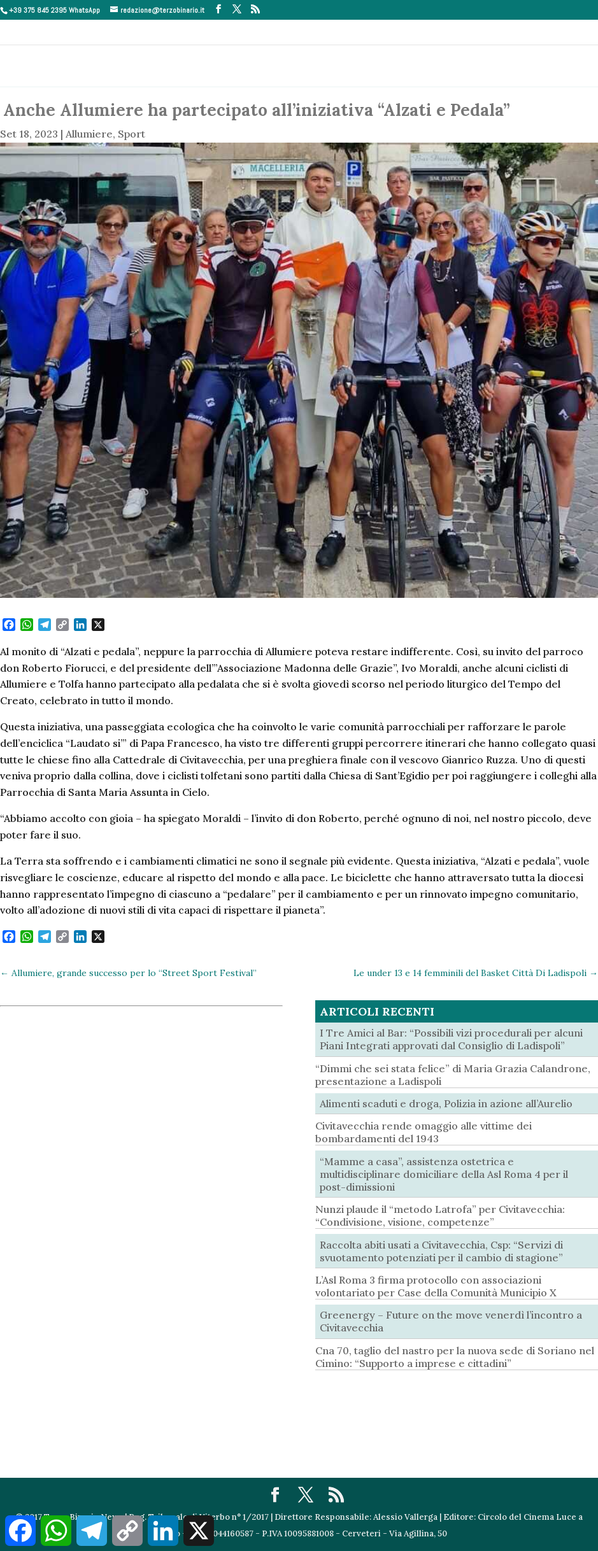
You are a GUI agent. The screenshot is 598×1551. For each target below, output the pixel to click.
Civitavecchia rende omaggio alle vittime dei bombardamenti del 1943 (423, 1132)
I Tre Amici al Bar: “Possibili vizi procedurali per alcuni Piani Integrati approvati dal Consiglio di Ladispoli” (451, 1039)
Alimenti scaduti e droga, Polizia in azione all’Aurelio (446, 1103)
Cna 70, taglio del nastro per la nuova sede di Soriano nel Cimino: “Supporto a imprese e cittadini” (454, 1357)
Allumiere (89, 133)
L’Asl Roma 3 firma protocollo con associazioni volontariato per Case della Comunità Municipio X (436, 1286)
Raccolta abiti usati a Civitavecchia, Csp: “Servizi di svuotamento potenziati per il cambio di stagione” (441, 1251)
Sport (131, 133)
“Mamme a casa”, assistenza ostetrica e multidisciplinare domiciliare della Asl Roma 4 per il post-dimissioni (444, 1174)
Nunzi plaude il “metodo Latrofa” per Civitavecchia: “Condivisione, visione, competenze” (440, 1215)
